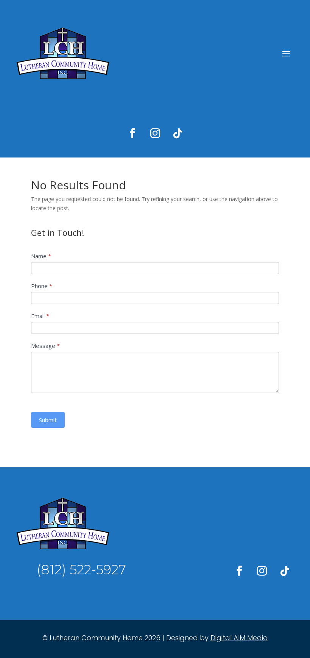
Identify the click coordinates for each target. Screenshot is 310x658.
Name (41, 256)
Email (40, 316)
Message (45, 345)
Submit (48, 420)
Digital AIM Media (239, 637)
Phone (41, 286)
